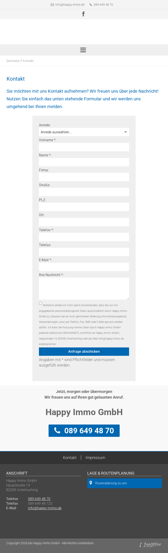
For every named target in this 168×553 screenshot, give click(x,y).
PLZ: (42, 200)
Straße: (44, 185)
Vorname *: (47, 140)
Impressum (95, 457)
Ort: (41, 215)
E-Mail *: (45, 260)
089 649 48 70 (101, 4)
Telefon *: (46, 230)
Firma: (44, 170)
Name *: (45, 155)
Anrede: (45, 125)
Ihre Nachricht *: (51, 275)
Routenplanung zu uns (108, 483)
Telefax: (45, 245)
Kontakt (28, 61)
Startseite (12, 61)
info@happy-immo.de (69, 4)
